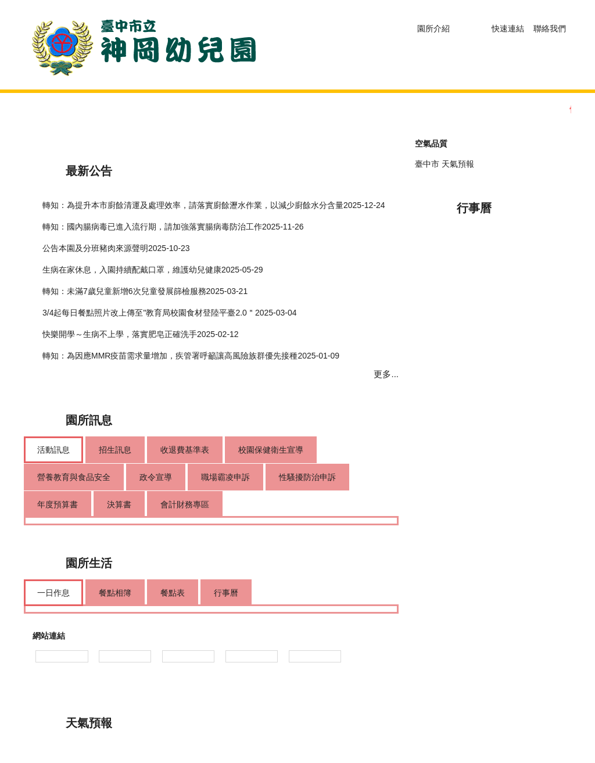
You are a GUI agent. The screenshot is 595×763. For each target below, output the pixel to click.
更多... (386, 374)
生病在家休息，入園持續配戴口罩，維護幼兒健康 (131, 269)
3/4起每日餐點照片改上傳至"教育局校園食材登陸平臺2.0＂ (148, 312)
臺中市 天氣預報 (444, 164)
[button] (470, 26)
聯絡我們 (549, 28)
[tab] (53, 449)
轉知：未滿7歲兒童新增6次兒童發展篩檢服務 (124, 291)
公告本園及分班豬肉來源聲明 (95, 248)
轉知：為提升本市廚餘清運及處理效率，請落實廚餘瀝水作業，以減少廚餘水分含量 (192, 205)
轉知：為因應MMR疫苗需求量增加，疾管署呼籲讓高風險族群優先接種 (170, 355)
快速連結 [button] (508, 28)
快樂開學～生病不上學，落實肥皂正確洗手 (119, 334)
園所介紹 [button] (433, 28)
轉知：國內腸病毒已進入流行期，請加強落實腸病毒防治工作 (152, 226)
